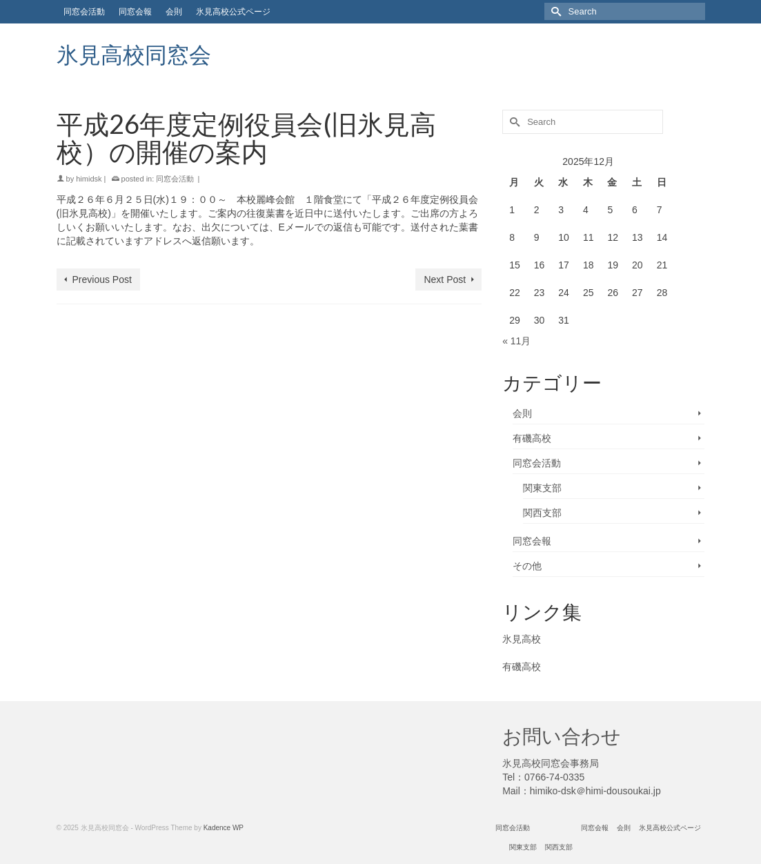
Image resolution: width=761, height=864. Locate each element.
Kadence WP (224, 828)
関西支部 (542, 512)
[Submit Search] (554, 11)
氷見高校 (521, 639)
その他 (527, 565)
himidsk (88, 179)
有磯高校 (532, 438)
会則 (522, 413)
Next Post (445, 279)
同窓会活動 (175, 179)
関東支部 (542, 487)
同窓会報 (532, 541)
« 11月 (516, 340)
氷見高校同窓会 (134, 54)
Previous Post (102, 279)
